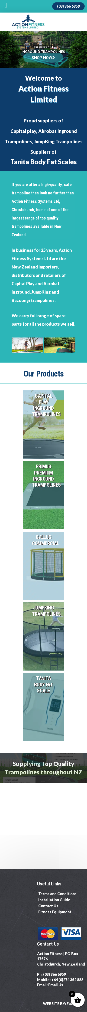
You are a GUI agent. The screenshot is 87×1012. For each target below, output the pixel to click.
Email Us (55, 985)
